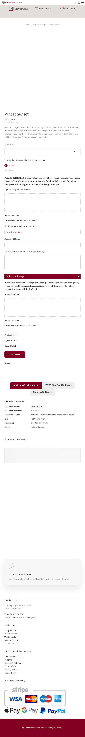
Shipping (8, 660)
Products (35, 25)
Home (27, 25)
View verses (45, 8)
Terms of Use (10, 666)
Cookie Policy (10, 673)
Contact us (9, 643)
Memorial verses (11, 640)
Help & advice (10, 633)
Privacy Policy (10, 669)
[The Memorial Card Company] (14, 2)
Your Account (10, 656)
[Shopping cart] (78, 2)
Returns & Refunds (12, 663)
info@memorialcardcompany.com (21, 617)
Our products (10, 630)
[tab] (26, 385)
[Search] (75, 2)
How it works (22, 8)
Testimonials (10, 637)
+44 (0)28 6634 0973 (15, 614)
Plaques (44, 25)
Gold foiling (70, 8)
